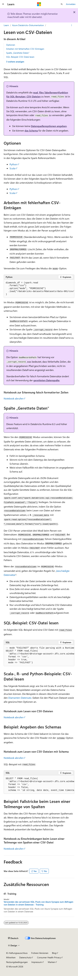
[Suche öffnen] (62, 4)
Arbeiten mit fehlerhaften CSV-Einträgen (25, 48)
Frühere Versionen (39, 952)
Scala (12, 168)
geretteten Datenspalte (46, 380)
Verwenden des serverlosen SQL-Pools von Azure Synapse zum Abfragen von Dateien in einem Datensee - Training (38, 903)
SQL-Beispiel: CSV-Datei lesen (20, 56)
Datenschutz (25, 957)
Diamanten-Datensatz (19, 697)
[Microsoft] (39, 4)
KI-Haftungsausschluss (17, 952)
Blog (54, 952)
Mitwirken (11, 957)
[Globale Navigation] (3, 4)
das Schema (31, 130)
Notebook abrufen (13, 398)
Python (13, 164)
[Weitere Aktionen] (71, 25)
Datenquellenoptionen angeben (49, 126)
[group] (39, 288)
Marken (51, 962)
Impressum (36, 962)
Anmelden (71, 4)
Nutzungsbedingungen (17, 962)
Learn (6, 25)
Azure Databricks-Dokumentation (28, 25)
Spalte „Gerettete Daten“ (17, 52)
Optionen (10, 44)
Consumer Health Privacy (49, 957)
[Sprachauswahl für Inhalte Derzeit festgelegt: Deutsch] (13, 938)
